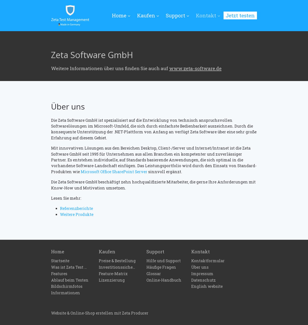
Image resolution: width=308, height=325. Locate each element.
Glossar (153, 273)
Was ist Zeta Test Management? (70, 267)
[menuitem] (123, 15)
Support (177, 15)
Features (59, 273)
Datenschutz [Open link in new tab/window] (203, 280)
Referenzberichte (76, 208)
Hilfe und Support (163, 260)
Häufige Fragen (161, 267)
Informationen (65, 292)
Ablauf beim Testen (69, 280)
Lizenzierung (112, 280)
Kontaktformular (208, 260)
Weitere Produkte (76, 214)
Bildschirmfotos (66, 286)
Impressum (202, 273)
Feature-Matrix (113, 273)
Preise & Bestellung (117, 260)
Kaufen (148, 15)
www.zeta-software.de (195, 68)
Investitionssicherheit (118, 267)
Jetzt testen (240, 15)
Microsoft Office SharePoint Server (114, 171)
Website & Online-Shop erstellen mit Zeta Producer (99, 313)
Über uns (200, 267)
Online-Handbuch (163, 280)
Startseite (60, 260)
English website (207, 286)
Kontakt (208, 15)
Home (121, 15)
